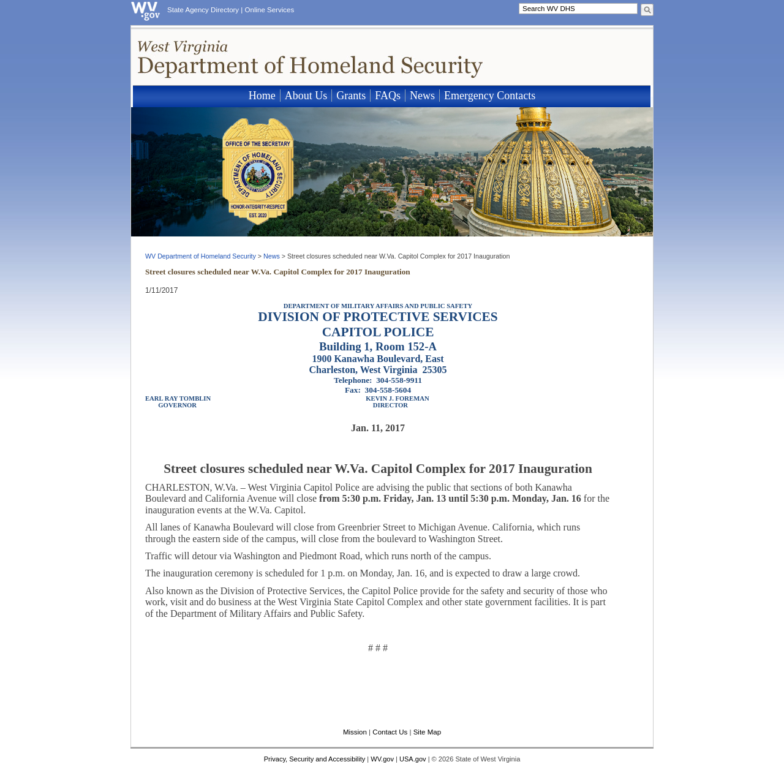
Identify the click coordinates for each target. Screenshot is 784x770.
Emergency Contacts (489, 95)
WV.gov (382, 759)
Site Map (427, 732)
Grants (351, 95)
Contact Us (389, 732)
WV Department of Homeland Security (200, 256)
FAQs (388, 95)
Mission (355, 732)
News (422, 95)
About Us (306, 95)
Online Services (270, 9)
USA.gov (412, 759)
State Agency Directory (203, 9)
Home (262, 95)
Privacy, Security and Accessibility (315, 759)
